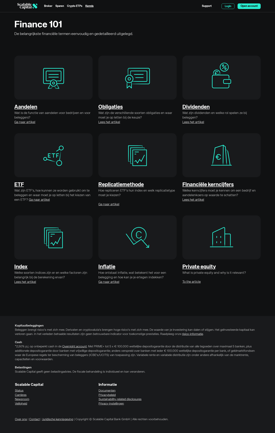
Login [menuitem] (228, 6)
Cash (18, 342)
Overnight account (74, 346)
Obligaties (110, 107)
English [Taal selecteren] (216, 6)
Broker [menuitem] (48, 6)
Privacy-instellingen (111, 403)
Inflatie (106, 267)
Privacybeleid (107, 395)
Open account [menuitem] (249, 6)
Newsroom (22, 399)
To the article (191, 282)
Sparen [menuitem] (59, 6)
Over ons (21, 419)
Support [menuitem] (207, 6)
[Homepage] (27, 6)
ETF (19, 184)
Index (21, 267)
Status (19, 390)
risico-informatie (192, 334)
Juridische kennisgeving (57, 419)
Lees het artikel (109, 122)
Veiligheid (21, 403)
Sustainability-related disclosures (120, 399)
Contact (34, 419)
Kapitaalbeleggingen (29, 325)
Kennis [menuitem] (89, 6)
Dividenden (196, 107)
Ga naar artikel (24, 122)
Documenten (107, 390)
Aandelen (25, 107)
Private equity (199, 267)
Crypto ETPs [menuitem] (74, 6)
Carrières (21, 395)
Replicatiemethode (121, 184)
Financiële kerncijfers (208, 184)
